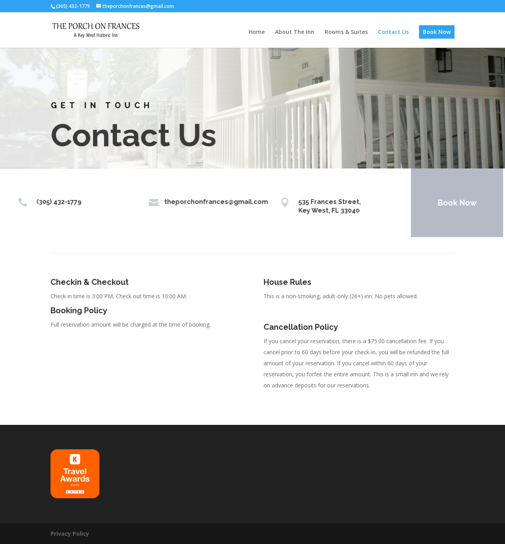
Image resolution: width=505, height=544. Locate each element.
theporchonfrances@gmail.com (207, 202)
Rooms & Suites (346, 32)
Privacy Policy (69, 533)
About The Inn (294, 32)
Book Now (437, 32)
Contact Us (393, 32)
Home (257, 32)
